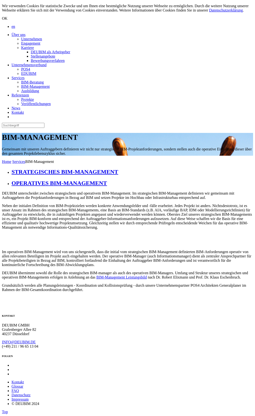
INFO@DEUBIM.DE (19, 342)
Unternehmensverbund (29, 65)
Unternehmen (31, 39)
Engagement (30, 43)
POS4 (25, 69)
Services (18, 78)
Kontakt (18, 112)
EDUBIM (28, 73)
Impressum (20, 399)
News (16, 108)
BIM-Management (35, 86)
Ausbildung (30, 91)
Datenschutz (21, 395)
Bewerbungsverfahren (48, 61)
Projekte (27, 99)
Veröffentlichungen (36, 104)
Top (5, 412)
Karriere (27, 48)
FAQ (15, 391)
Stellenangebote (43, 56)
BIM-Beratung (32, 82)
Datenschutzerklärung (226, 10)
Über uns (18, 35)
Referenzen (20, 95)
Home (6, 162)
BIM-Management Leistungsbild (121, 277)
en (13, 26)
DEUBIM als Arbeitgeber (50, 52)
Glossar (17, 386)
